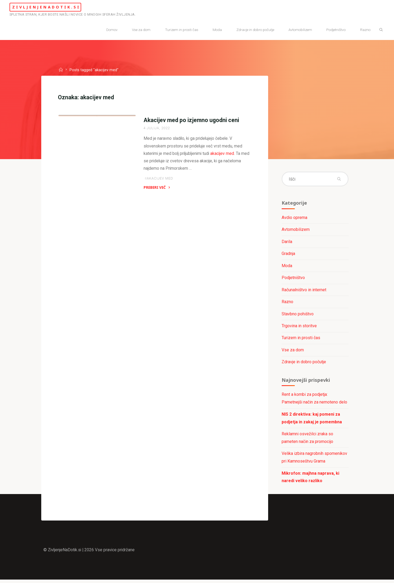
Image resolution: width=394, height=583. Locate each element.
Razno (287, 303)
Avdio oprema (294, 218)
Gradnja (288, 254)
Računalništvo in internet (303, 290)
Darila (286, 242)
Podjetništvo (293, 278)
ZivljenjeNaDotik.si (53, 7)
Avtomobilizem (295, 230)
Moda (286, 266)
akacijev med (224, 154)
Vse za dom (292, 351)
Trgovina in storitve (83, 174)
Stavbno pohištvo (297, 315)
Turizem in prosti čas (300, 339)
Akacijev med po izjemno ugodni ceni (191, 121)
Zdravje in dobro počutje (303, 363)
